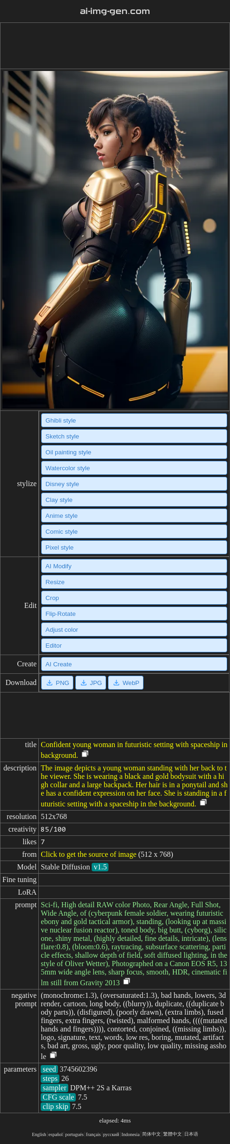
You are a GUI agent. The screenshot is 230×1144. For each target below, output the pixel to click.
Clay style (58, 499)
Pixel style (59, 547)
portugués (74, 1134)
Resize (55, 582)
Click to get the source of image (88, 854)
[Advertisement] (113, 46)
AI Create (58, 664)
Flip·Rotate (60, 613)
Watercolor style (67, 468)
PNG (57, 682)
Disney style (62, 483)
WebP (125, 682)
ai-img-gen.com (115, 11)
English (39, 1134)
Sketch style (62, 436)
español (56, 1134)
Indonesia (131, 1134)
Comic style (61, 531)
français (93, 1134)
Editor (53, 645)
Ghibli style (60, 420)
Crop (52, 597)
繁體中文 (172, 1134)
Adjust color (61, 629)
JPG (90, 682)
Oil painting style (68, 452)
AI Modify (58, 566)
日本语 (191, 1134)
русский (111, 1134)
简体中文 (151, 1134)
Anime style (61, 515)
